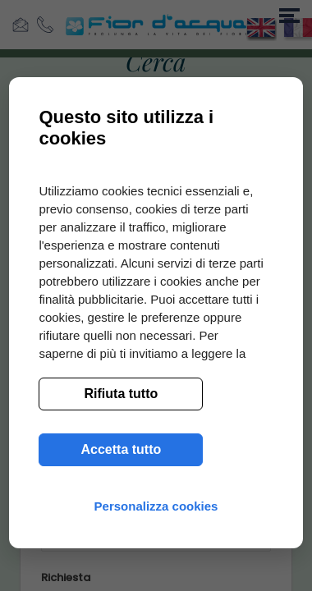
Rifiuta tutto (121, 394)
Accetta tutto (121, 449)
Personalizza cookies (156, 506)
